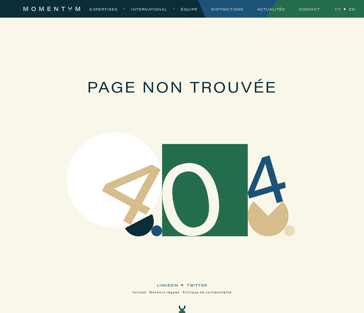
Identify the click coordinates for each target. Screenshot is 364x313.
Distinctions (227, 9)
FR (338, 9)
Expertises (103, 9)
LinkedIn (168, 285)
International (149, 9)
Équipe (189, 9)
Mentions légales (164, 292)
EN (352, 9)
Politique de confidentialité (207, 292)
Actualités (271, 9)
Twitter (197, 285)
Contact (309, 9)
